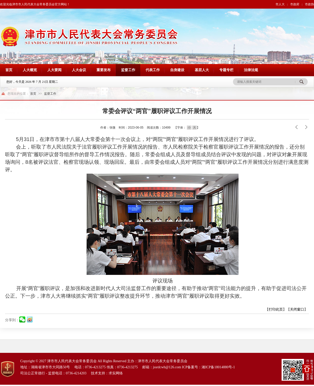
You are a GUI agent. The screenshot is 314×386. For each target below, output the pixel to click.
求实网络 (116, 373)
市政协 (309, 4)
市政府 (294, 4)
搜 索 (301, 81)
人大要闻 (54, 70)
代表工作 (153, 70)
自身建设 (177, 70)
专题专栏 (226, 70)
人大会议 (79, 70)
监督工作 (128, 70)
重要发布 (103, 70)
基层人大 (202, 70)
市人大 (280, 4)
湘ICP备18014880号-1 (218, 367)
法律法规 (251, 70)
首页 (8, 70)
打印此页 (276, 309)
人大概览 (30, 70)
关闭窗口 (297, 309)
